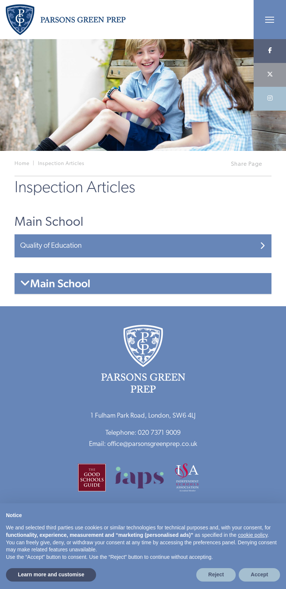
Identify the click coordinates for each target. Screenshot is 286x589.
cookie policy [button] (252, 535)
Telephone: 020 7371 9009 (143, 433)
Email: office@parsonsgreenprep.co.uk (143, 444)
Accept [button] (259, 574)
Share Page (246, 164)
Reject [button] (216, 574)
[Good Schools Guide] (95, 480)
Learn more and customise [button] (51, 574)
